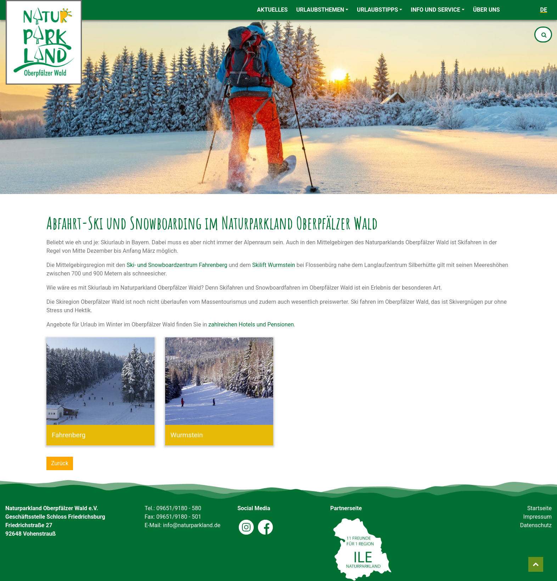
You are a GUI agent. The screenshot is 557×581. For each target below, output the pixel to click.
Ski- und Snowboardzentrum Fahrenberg (176, 265)
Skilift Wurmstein (273, 265)
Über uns (486, 9)
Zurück (59, 463)
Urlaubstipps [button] (377, 9)
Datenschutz (536, 525)
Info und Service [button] (435, 9)
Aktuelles (272, 9)
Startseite (539, 508)
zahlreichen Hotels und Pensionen (251, 324)
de (543, 9)
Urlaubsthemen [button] (320, 9)
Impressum (537, 516)
